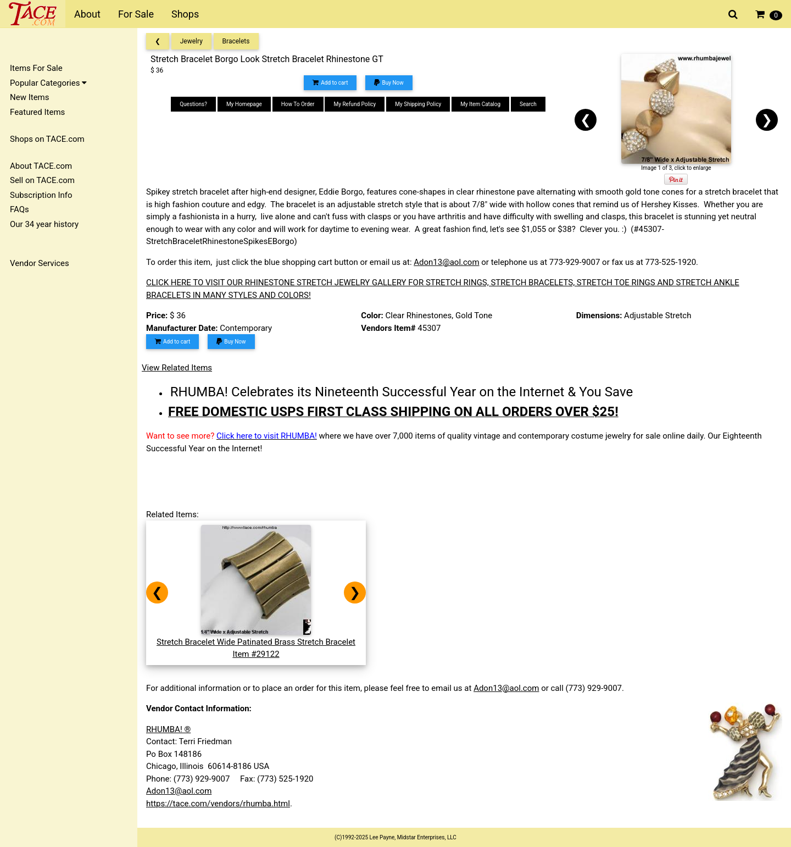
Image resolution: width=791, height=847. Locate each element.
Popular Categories (48, 83)
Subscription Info (41, 195)
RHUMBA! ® (168, 729)
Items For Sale (36, 68)
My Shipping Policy (418, 104)
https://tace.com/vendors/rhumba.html (218, 804)
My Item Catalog (480, 104)
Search (528, 104)
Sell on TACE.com (42, 180)
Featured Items (37, 112)
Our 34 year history (44, 224)
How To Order (298, 104)
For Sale (136, 14)
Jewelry (191, 41)
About (87, 14)
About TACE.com (41, 166)
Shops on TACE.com (47, 139)
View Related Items (177, 368)
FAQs (19, 209)
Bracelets (236, 41)
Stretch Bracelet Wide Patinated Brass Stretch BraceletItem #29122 (256, 641)
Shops (185, 14)
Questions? (193, 104)
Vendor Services (39, 263)
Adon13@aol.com (446, 262)
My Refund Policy (354, 104)
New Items (29, 97)
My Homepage (244, 104)
